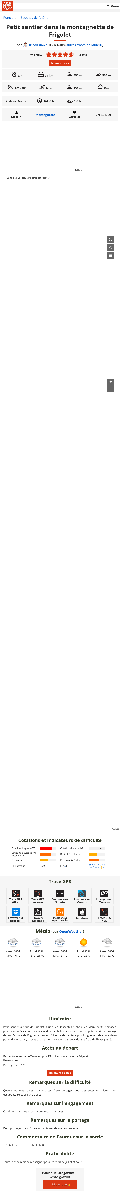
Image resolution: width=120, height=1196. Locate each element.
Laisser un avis (60, 63)
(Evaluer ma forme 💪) (97, 866)
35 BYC (92, 864)
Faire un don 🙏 (61, 1184)
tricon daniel (35, 45)
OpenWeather (71, 931)
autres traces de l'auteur (84, 45)
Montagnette (45, 115)
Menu (114, 6)
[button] (110, 239)
